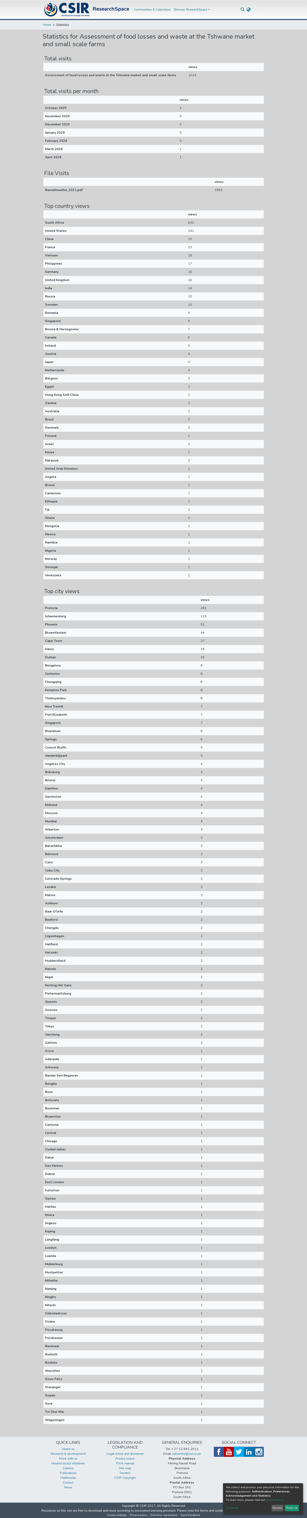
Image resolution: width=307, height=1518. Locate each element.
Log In (257, 9)
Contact (68, 1482)
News (68, 1487)
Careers (68, 1468)
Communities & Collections (152, 9)
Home (47, 25)
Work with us (68, 1458)
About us (68, 1449)
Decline (277, 1508)
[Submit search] (242, 9)
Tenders (125, 1473)
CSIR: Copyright (125, 1478)
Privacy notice (125, 1458)
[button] (248, 9)
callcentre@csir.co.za (186, 1454)
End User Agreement (164, 1515)
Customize (232, 1508)
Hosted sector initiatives (68, 1463)
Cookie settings (117, 1515)
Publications (68, 1473)
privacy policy (274, 1500)
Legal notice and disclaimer (125, 1454)
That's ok (292, 1508)
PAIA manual (125, 1463)
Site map (125, 1468)
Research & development (68, 1454)
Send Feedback (190, 1515)
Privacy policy (138, 1515)
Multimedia (68, 1478)
